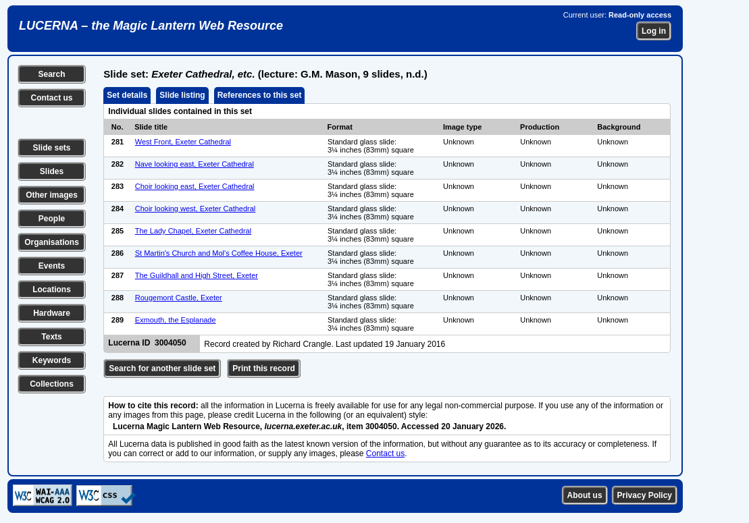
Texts (51, 336)
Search (51, 74)
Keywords (51, 360)
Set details (127, 95)
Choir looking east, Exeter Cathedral (195, 186)
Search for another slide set (162, 368)
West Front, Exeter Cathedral (183, 142)
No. (117, 127)
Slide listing (182, 95)
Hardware (51, 313)
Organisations (51, 242)
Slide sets (51, 148)
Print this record (263, 368)
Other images (52, 195)
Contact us (51, 98)
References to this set (259, 95)
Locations (51, 289)
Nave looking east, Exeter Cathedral (194, 164)
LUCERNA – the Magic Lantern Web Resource (151, 25)
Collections (52, 384)
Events (51, 266)
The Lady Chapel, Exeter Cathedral (193, 231)
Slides (51, 171)
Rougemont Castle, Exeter (178, 298)
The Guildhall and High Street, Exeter (196, 275)
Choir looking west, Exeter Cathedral (195, 208)
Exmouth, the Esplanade (175, 320)
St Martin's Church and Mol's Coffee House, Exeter (219, 253)
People (51, 218)
